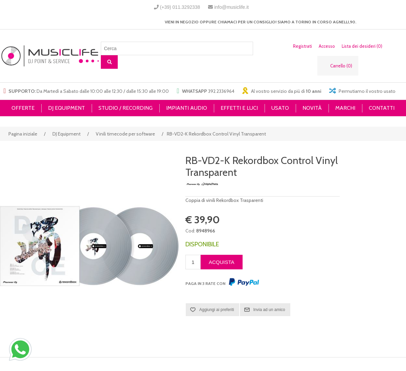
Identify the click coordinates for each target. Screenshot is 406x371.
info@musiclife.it (231, 7)
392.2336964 (221, 91)
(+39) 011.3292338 (180, 7)
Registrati (302, 46)
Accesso (327, 46)
